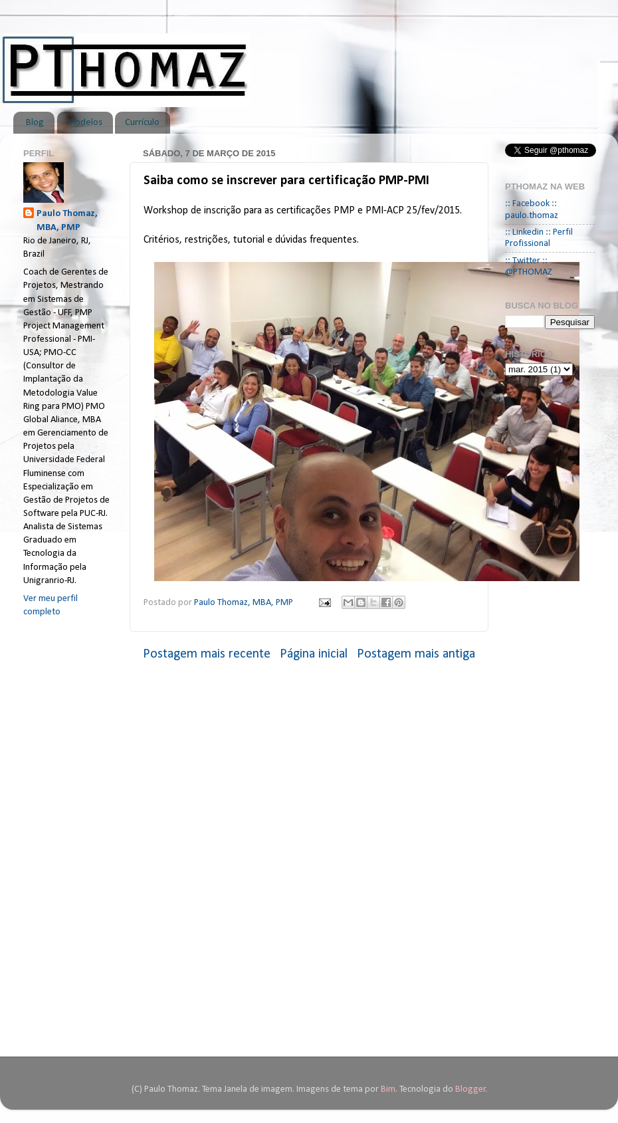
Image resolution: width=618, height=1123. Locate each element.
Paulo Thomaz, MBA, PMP (67, 220)
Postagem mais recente (206, 654)
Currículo (142, 123)
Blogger (470, 1089)
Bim (388, 1089)
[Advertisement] (76, 838)
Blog (35, 123)
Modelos (84, 123)
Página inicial (314, 654)
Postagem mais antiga (416, 654)
